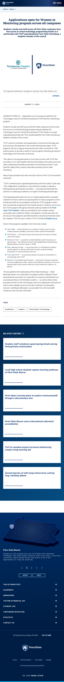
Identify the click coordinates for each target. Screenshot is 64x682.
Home (5, 9)
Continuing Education (13, 612)
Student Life (9, 606)
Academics (9, 309)
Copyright (48, 660)
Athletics (8, 617)
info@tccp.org (51, 218)
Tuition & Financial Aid (14, 601)
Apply (25, 575)
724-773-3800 (46, 635)
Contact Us (8, 623)
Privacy (15, 660)
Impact (22, 309)
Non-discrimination (25, 660)
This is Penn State (11, 584)
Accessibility (38, 660)
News (12, 9)
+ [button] (56, 584)
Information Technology (39, 309)
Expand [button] (56, 96)
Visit (39, 575)
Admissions (8, 595)
